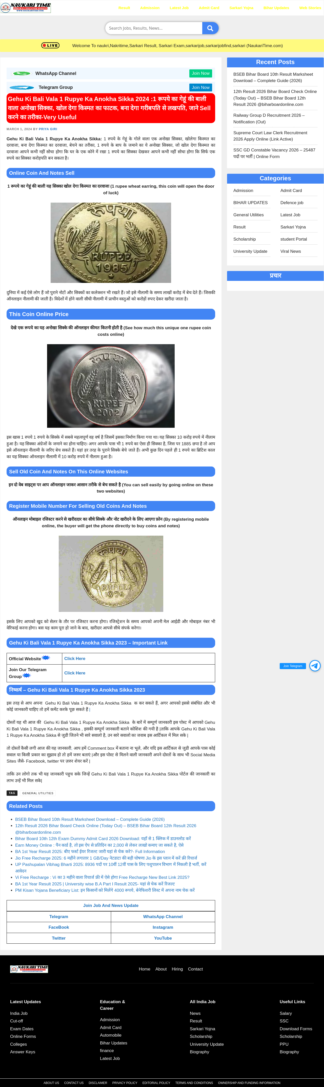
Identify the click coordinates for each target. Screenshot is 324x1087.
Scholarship (244, 239)
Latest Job (179, 8)
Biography (199, 1052)
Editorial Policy (156, 1083)
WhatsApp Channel (163, 916)
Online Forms (23, 1036)
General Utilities (37, 793)
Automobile (111, 1035)
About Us (51, 1083)
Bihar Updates (276, 8)
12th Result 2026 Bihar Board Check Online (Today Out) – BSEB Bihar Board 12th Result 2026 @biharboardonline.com (275, 98)
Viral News (290, 251)
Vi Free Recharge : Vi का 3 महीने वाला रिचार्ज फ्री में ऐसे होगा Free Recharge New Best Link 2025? (102, 877)
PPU (284, 1044)
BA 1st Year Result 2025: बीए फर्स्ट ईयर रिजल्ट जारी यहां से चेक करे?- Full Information (90, 851)
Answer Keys (22, 1052)
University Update (250, 251)
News (195, 1013)
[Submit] (210, 28)
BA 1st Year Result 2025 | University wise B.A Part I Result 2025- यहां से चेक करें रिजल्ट (95, 884)
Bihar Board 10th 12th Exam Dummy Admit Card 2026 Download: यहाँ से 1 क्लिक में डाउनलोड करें (103, 838)
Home (103, 8)
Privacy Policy (124, 1083)
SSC (284, 1021)
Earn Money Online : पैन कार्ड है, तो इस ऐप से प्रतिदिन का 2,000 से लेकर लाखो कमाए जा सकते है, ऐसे (99, 845)
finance (107, 1050)
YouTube (163, 938)
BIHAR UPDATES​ (250, 202)
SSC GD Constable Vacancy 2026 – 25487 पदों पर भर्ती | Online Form (274, 153)
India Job (19, 1013)
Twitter (59, 938)
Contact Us (74, 1083)
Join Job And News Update (111, 905)
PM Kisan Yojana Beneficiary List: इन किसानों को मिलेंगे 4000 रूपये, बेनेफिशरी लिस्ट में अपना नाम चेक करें (105, 890)
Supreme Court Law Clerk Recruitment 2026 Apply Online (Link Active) (270, 136)
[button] (315, 665)
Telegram (58, 916)
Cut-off (16, 1021)
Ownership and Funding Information (249, 1083)
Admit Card (209, 8)
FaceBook (59, 927)
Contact (195, 969)
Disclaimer (98, 1083)
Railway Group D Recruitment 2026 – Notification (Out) (269, 118)
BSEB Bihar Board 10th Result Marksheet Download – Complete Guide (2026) (90, 819)
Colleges (18, 1044)
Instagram (163, 927)
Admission (150, 8)
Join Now (201, 73)
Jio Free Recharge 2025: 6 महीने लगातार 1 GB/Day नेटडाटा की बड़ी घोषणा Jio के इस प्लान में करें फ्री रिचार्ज (106, 858)
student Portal (293, 239)
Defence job (291, 202)
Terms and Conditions (194, 1083)
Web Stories (310, 8)
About (161, 969)
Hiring (177, 969)
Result (124, 8)
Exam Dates (22, 1028)
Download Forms (296, 1028)
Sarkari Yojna (241, 8)
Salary (286, 1013)
